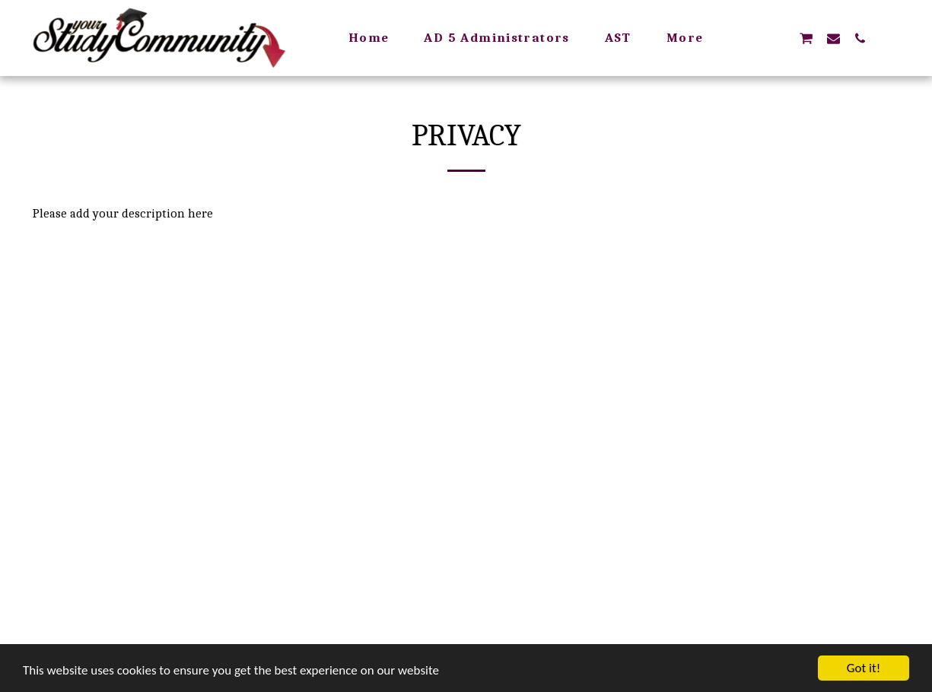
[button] (778, 38)
